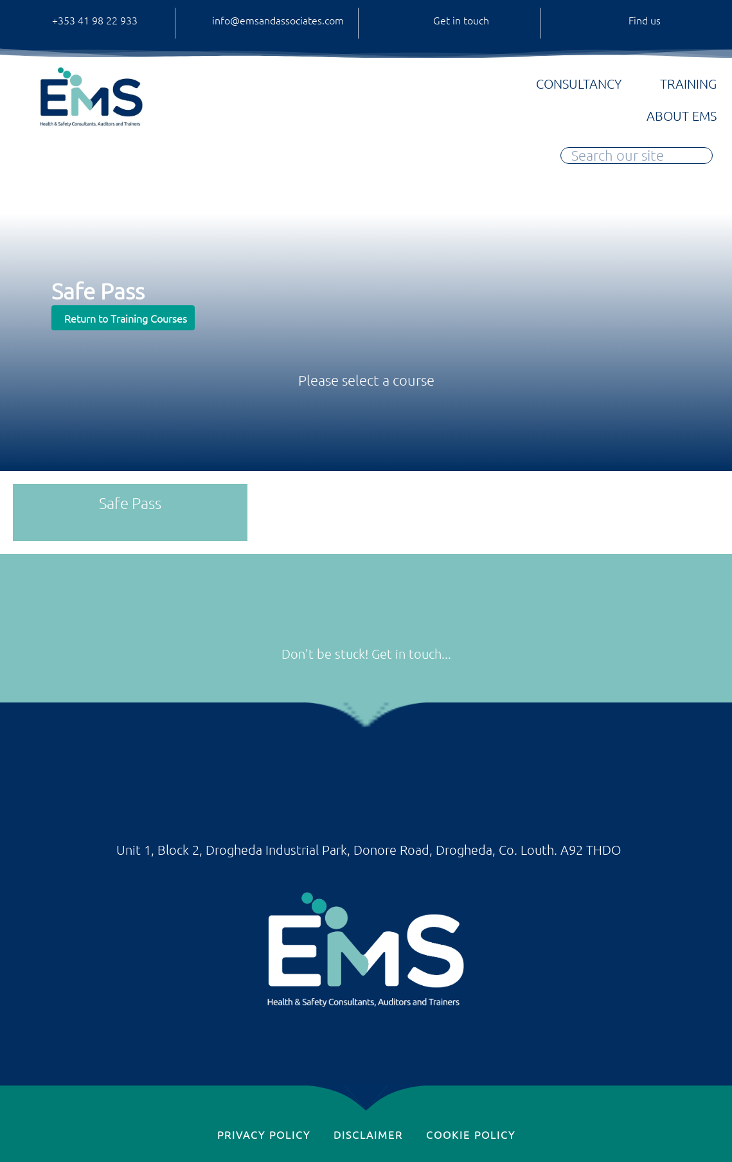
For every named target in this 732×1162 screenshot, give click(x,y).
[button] (123, 318)
